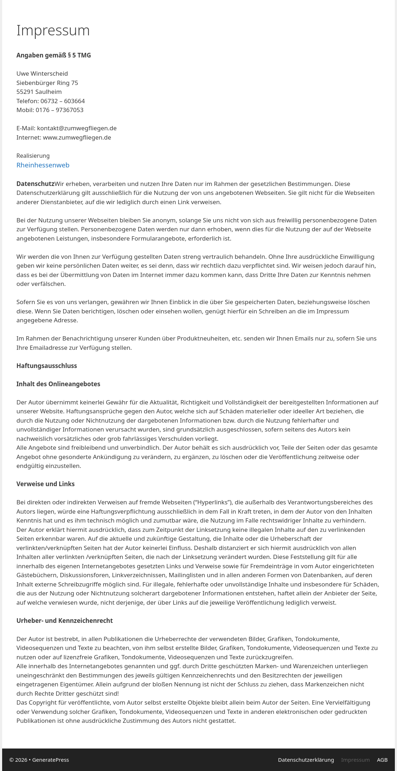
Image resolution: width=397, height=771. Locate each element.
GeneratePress (50, 759)
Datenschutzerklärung (306, 759)
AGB (382, 759)
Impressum (355, 759)
